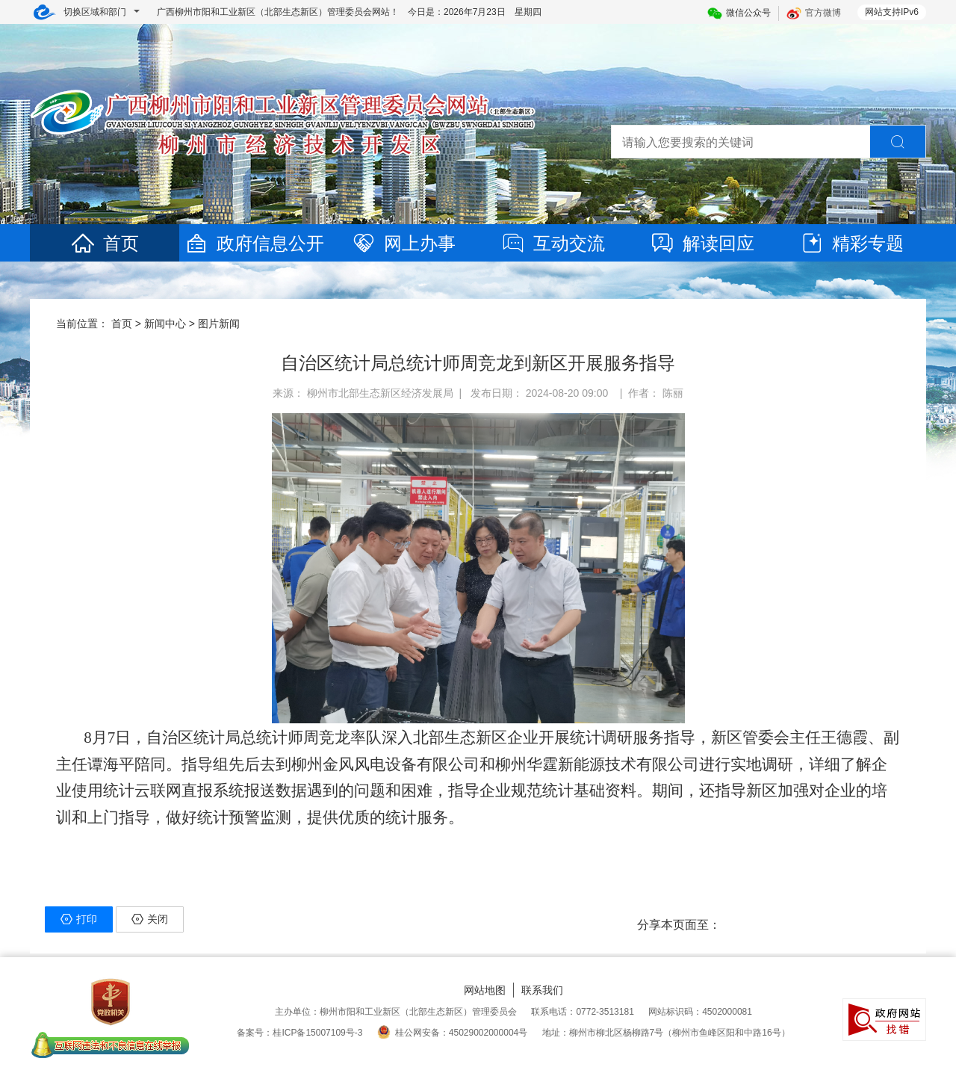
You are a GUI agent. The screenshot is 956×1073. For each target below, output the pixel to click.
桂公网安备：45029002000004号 (452, 1032)
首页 (104, 243)
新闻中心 (165, 324)
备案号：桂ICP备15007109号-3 (299, 1032)
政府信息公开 (254, 243)
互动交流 (552, 243)
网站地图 (485, 990)
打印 (78, 919)
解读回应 (702, 243)
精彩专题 (851, 243)
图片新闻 (219, 324)
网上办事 (403, 243)
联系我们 (542, 990)
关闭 (149, 919)
